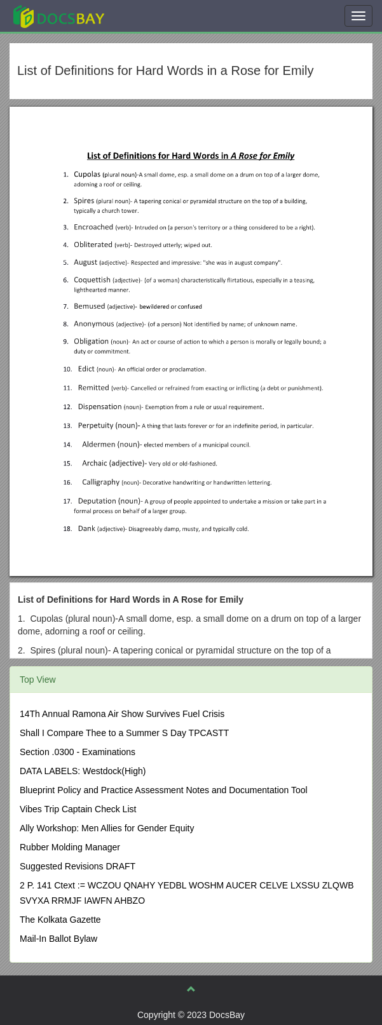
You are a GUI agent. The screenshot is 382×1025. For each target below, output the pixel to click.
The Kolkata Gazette (60, 919)
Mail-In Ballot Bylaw (58, 939)
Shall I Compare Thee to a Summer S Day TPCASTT (124, 733)
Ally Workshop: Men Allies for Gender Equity (107, 828)
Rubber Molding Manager (70, 847)
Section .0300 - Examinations (77, 752)
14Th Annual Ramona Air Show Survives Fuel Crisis (122, 714)
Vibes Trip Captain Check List (78, 809)
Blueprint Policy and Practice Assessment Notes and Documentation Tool (164, 790)
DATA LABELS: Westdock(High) (83, 771)
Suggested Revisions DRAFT (77, 866)
